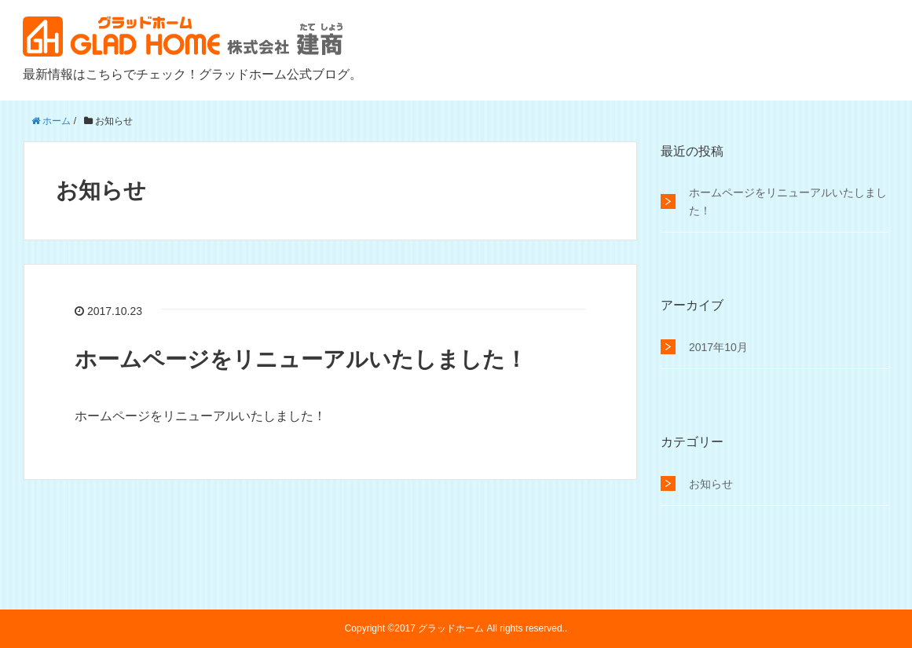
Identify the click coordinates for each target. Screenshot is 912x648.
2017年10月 (718, 347)
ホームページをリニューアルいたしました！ (301, 359)
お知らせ (711, 484)
